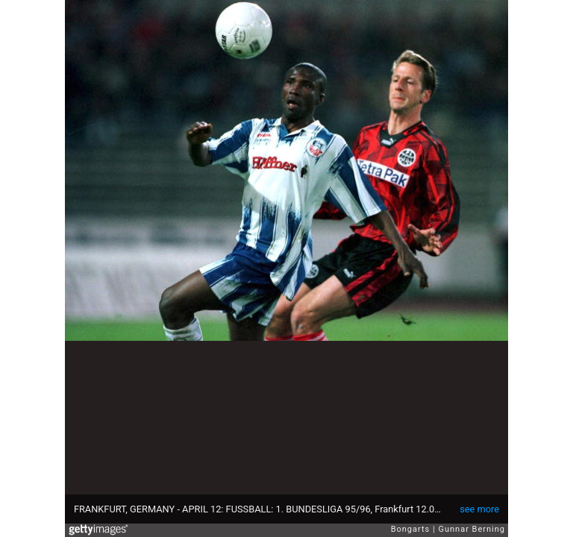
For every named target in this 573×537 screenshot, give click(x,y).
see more (479, 509)
